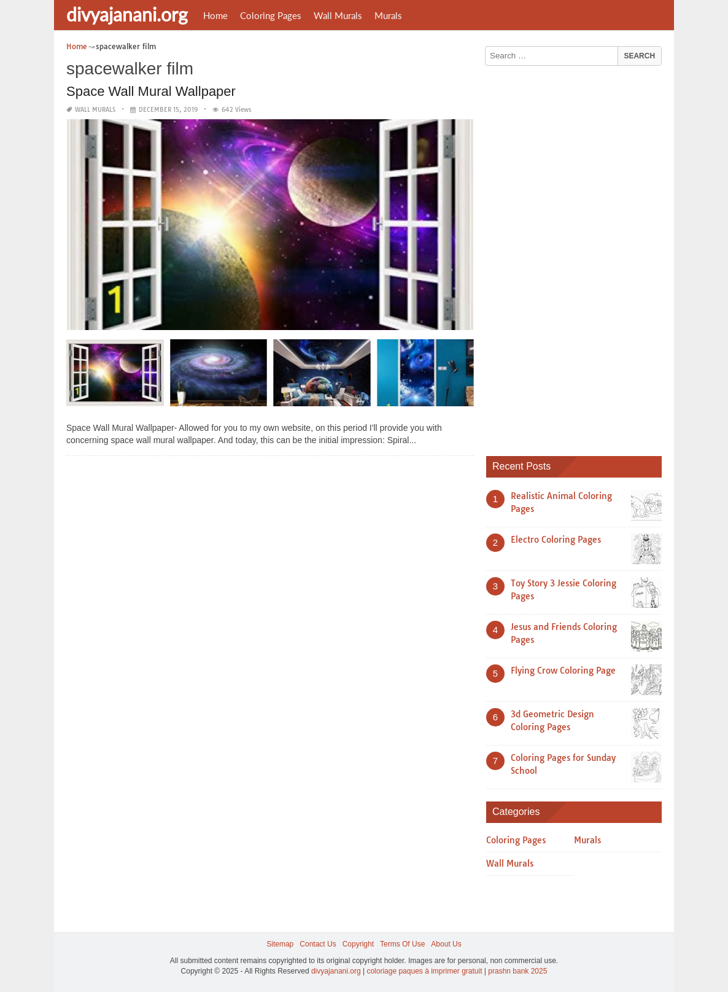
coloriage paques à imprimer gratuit (424, 971)
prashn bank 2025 (517, 971)
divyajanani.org (127, 14)
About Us (446, 944)
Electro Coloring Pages (556, 539)
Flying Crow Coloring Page (563, 670)
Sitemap (279, 944)
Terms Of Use (402, 944)
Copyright (358, 944)
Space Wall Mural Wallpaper (151, 91)
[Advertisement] (578, 256)
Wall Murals (338, 15)
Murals (388, 15)
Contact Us (318, 944)
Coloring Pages (270, 15)
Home (215, 15)
